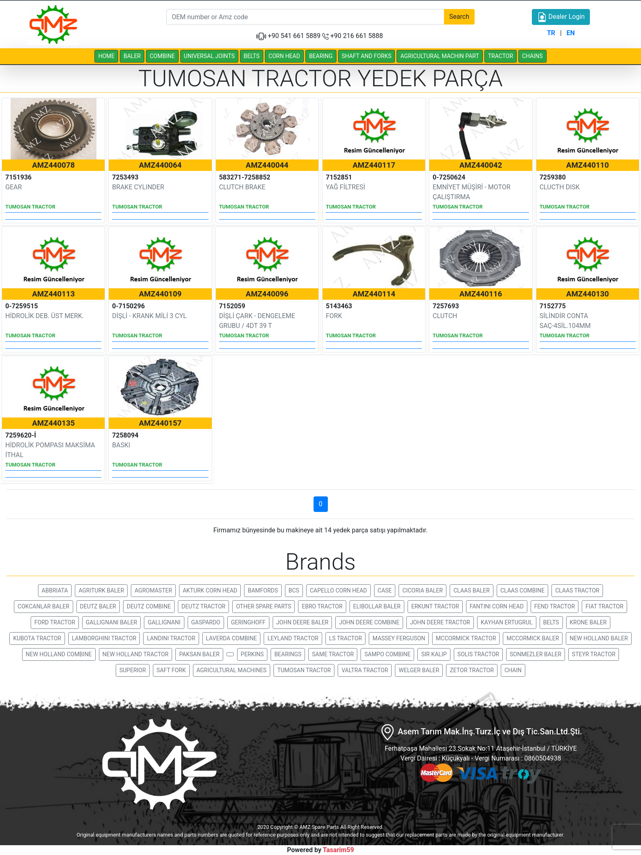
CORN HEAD (284, 56)
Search (459, 16)
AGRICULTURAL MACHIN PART (439, 56)
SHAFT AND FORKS (367, 56)
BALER (132, 56)
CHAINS (532, 56)
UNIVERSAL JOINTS (209, 56)
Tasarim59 (338, 850)
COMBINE (162, 56)
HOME (106, 56)
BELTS (252, 56)
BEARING (321, 56)
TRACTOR (500, 56)
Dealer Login (561, 17)
